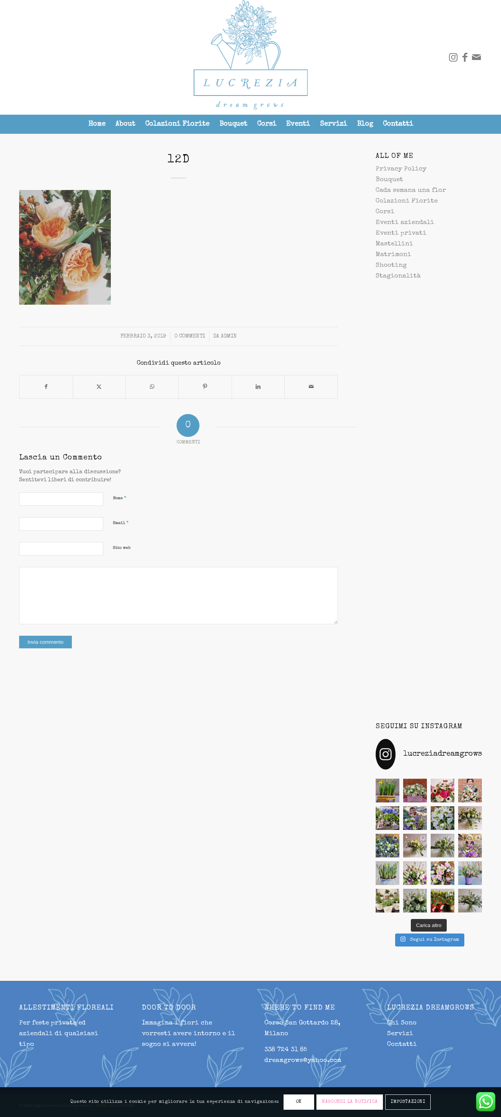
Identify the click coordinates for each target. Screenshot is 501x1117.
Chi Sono (402, 1023)
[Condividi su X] (99, 386)
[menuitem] (96, 124)
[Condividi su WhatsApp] (152, 386)
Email (121, 523)
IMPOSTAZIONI (408, 1102)
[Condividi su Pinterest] (205, 386)
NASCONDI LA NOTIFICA (350, 1102)
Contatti (402, 1044)
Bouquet (389, 180)
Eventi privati (401, 233)
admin (229, 336)
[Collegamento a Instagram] (453, 57)
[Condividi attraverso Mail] (311, 386)
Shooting (391, 265)
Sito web (121, 548)
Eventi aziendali (405, 222)
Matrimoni (393, 255)
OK (299, 1102)
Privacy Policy (401, 169)
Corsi (385, 212)
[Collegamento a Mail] (476, 57)
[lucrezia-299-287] (250, 57)
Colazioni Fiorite (407, 201)
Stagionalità (398, 276)
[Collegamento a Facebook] (464, 57)
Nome (119, 498)
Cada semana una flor (411, 190)
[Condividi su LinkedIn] (258, 386)
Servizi (400, 1034)
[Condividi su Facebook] (46, 386)
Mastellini (394, 244)
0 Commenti (189, 336)
